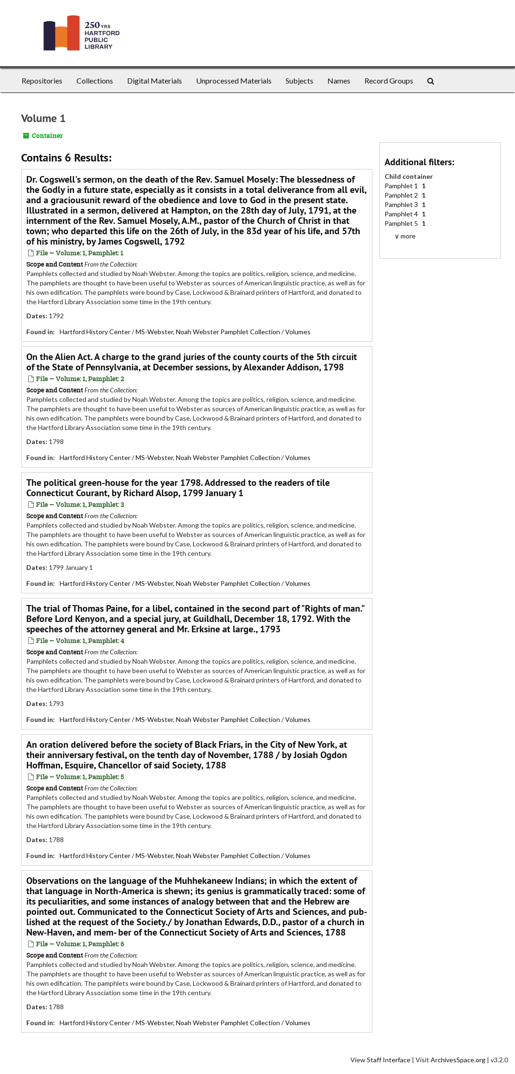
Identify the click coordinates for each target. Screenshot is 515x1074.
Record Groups (388, 80)
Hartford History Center (95, 332)
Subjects (299, 80)
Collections (94, 80)
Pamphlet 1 (402, 186)
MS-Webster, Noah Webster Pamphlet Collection (208, 332)
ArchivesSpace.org (458, 1060)
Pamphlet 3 (402, 204)
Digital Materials (154, 80)
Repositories (42, 80)
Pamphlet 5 (402, 223)
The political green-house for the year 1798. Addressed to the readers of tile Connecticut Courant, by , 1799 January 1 (178, 487)
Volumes (298, 332)
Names (338, 80)
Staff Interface (388, 1060)
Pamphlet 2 (402, 195)
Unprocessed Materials (234, 80)
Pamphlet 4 (402, 214)
